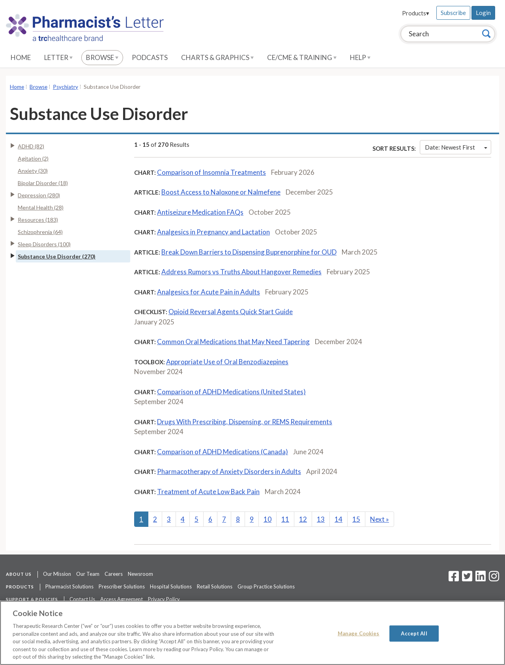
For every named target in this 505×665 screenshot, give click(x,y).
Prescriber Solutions (122, 586)
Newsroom (140, 574)
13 (321, 519)
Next (379, 519)
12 (303, 519)
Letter (58, 57)
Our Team (87, 574)
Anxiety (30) (33, 170)
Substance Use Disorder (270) (56, 256)
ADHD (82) (31, 146)
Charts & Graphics (217, 57)
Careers (114, 574)
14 (338, 519)
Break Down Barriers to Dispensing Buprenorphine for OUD (249, 252)
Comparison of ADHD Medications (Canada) (222, 452)
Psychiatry (65, 87)
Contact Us (82, 599)
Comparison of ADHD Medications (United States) (231, 392)
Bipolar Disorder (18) (43, 183)
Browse (102, 57)
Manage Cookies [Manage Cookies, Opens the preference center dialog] (359, 633)
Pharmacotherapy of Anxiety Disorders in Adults (229, 471)
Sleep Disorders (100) (44, 244)
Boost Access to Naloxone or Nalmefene (221, 192)
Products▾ (415, 13)
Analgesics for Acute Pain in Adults (208, 292)
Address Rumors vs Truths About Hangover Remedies (241, 272)
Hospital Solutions (171, 586)
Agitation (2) (33, 158)
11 (285, 519)
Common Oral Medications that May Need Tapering (233, 341)
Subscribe (453, 12)
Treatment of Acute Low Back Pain (208, 491)
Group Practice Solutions (266, 586)
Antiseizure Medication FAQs (200, 212)
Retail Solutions (214, 586)
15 (356, 519)
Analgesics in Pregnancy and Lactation (213, 232)
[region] (252, 633)
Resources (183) (38, 219)
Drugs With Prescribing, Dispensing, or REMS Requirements (244, 422)
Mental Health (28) (41, 207)
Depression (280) (39, 195)
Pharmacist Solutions (69, 586)
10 (267, 519)
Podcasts (150, 57)
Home (21, 57)
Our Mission (57, 574)
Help (360, 57)
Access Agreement (121, 599)
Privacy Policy (164, 599)
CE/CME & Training (302, 57)
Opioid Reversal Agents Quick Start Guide (230, 311)
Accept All (414, 633)
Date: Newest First (456, 147)
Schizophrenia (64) (40, 232)
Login (483, 12)
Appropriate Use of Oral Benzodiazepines (227, 362)
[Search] (486, 33)
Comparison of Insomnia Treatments (211, 172)
